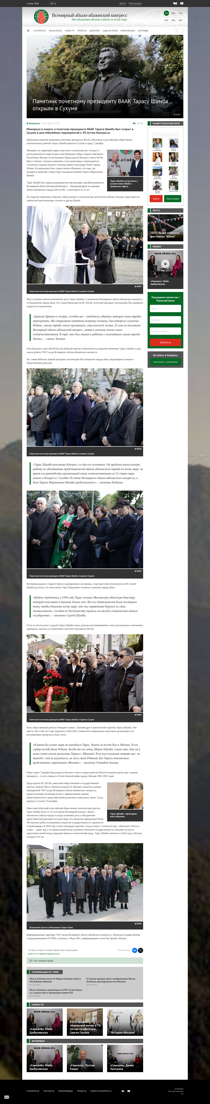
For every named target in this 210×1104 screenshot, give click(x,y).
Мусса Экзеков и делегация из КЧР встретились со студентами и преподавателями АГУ (56, 993)
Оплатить (165, 342)
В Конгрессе (33, 123)
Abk (166, 20)
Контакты (49, 1091)
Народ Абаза (55, 30)
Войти (123, 3)
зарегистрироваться (49, 955)
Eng (173, 13)
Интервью (143, 30)
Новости (69, 30)
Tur (180, 13)
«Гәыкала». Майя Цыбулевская (160, 282)
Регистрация (135, 3)
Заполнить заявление (165, 361)
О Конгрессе (39, 30)
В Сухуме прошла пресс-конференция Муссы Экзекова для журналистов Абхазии (110, 982)
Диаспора (94, 30)
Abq (173, 20)
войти (31, 955)
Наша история (110, 30)
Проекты (81, 30)
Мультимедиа (128, 30)
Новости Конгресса (101, 1091)
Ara (180, 20)
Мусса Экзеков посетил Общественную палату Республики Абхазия (55, 982)
